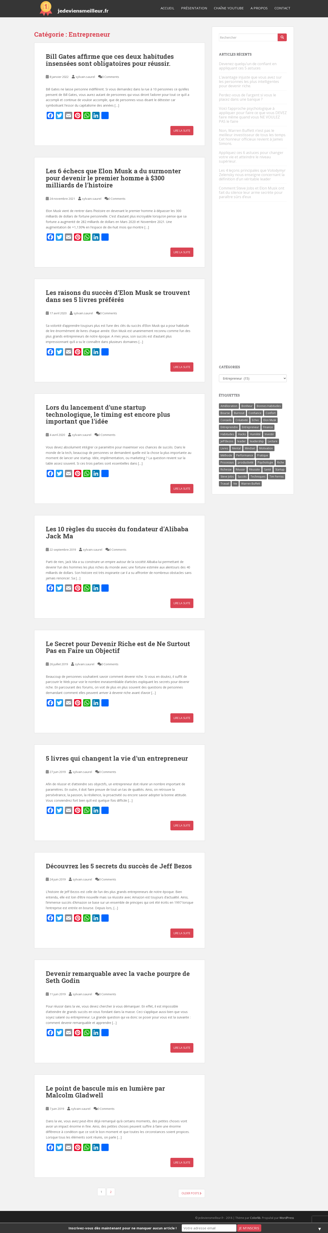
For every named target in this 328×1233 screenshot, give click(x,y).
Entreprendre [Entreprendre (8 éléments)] (229, 427)
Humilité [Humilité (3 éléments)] (255, 434)
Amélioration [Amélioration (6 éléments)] (228, 406)
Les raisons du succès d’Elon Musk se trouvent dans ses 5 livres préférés (118, 296)
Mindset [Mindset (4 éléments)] (250, 448)
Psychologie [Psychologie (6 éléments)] (265, 462)
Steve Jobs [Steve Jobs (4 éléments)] (227, 476)
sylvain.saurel (85, 77)
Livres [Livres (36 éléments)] (224, 448)
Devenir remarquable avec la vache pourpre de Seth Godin (118, 977)
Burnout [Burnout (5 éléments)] (239, 413)
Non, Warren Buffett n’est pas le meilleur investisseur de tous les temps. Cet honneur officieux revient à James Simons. (252, 137)
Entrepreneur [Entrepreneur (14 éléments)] (250, 427)
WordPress (286, 1218)
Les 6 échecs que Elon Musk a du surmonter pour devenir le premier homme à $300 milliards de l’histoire (113, 178)
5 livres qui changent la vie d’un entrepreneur (117, 758)
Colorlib (255, 1218)
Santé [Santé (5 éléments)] (267, 469)
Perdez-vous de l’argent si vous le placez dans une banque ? (247, 97)
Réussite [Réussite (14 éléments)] (254, 469)
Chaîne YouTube (229, 8)
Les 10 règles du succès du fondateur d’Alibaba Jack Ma (117, 532)
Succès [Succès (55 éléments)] (242, 476)
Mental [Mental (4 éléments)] (236, 448)
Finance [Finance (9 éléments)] (268, 427)
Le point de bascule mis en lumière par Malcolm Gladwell (105, 1092)
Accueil (167, 8)
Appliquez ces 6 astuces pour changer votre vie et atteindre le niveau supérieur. (251, 157)
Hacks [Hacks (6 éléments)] (242, 434)
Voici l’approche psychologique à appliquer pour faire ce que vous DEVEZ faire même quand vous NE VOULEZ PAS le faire (253, 115)
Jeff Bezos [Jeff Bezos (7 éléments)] (226, 441)
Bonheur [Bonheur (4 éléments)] (247, 406)
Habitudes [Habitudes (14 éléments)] (227, 434)
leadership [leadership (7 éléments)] (257, 441)
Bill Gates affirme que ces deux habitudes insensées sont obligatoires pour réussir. (110, 60)
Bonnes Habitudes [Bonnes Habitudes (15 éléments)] (269, 406)
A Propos (259, 8)
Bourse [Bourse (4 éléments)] (225, 413)
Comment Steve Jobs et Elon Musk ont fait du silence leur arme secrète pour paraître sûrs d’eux (251, 192)
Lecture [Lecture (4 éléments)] (272, 441)
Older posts (192, 1193)
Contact (282, 8)
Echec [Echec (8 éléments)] (255, 420)
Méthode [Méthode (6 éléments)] (226, 455)
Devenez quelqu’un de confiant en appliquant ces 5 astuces (248, 66)
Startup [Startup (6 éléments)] (279, 469)
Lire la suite (182, 131)
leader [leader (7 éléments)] (241, 441)
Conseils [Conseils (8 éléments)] (225, 420)
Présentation (194, 8)
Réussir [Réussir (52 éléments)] (240, 469)
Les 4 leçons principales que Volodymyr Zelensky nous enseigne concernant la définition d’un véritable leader (252, 175)
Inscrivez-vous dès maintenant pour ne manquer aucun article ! (123, 1228)
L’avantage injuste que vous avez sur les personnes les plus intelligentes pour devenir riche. (250, 81)
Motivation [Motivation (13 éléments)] (266, 448)
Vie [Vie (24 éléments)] (235, 484)
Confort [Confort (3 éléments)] (271, 413)
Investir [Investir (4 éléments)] (269, 434)
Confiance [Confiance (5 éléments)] (255, 413)
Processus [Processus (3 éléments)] (227, 462)
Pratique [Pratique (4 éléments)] (262, 455)
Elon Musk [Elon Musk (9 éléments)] (269, 420)
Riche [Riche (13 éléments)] (280, 462)
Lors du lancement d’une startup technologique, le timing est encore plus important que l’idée (108, 414)
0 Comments (110, 77)
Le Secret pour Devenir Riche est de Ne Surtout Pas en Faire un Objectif (118, 647)
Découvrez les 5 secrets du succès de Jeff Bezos (119, 866)
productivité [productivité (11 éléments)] (246, 462)
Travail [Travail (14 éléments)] (224, 484)
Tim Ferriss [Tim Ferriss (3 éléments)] (276, 476)
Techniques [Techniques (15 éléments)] (258, 476)
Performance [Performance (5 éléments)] (244, 455)
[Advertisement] (253, 283)
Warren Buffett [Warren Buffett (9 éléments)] (250, 484)
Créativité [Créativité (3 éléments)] (242, 420)
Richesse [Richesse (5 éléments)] (226, 469)
